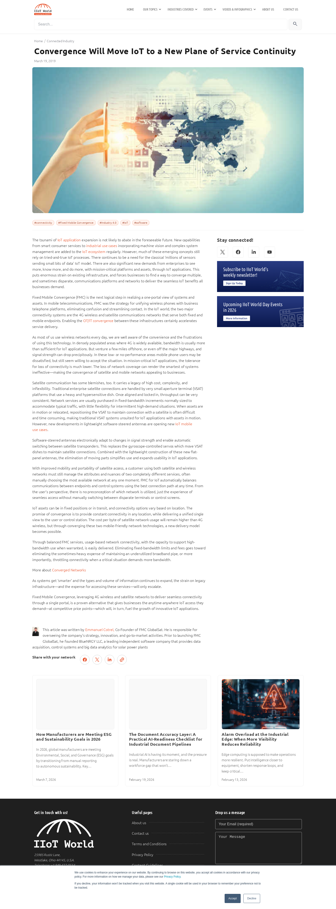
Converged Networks (69, 570)
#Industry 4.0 (108, 222)
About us (268, 9)
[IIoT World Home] (77, 833)
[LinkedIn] (253, 252)
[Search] (160, 24)
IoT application (69, 240)
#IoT (125, 222)
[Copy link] (122, 659)
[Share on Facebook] (85, 659)
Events (208, 9)
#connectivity (43, 222)
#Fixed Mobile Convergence (76, 222)
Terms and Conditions (149, 844)
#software (140, 222)
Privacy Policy (172, 876)
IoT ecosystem (93, 252)
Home (130, 9)
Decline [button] (251, 898)
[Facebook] (238, 252)
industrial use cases (101, 246)
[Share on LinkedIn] (109, 659)
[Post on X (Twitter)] (97, 659)
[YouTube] (269, 252)
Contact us (290, 9)
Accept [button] (233, 898)
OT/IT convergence (98, 321)
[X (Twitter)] (222, 252)
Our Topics (150, 9)
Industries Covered (180, 9)
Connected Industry (60, 41)
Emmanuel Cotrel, (99, 630)
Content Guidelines (147, 865)
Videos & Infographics (237, 9)
